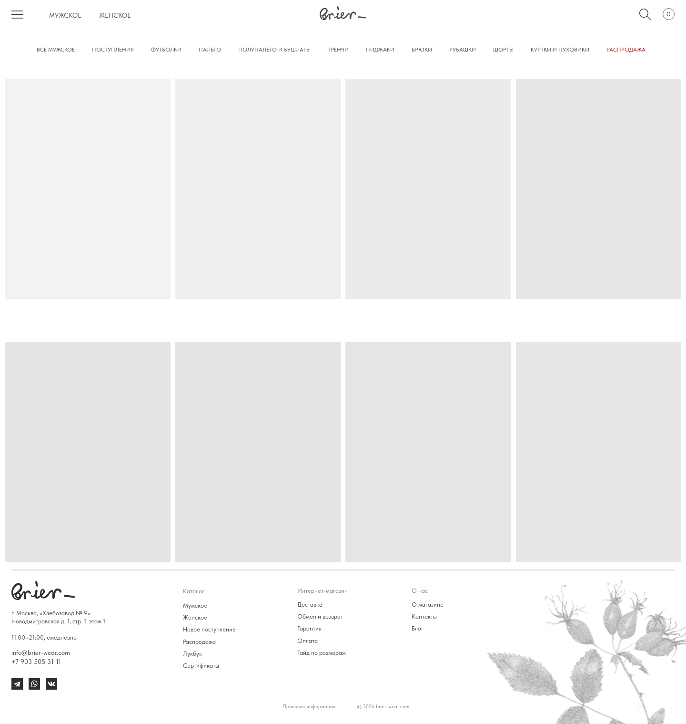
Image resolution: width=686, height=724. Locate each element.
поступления (113, 49)
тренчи (338, 49)
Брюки (422, 49)
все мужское (56, 49)
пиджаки (380, 49)
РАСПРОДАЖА (626, 49)
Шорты (503, 49)
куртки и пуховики (560, 49)
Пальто (210, 49)
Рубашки (462, 49)
